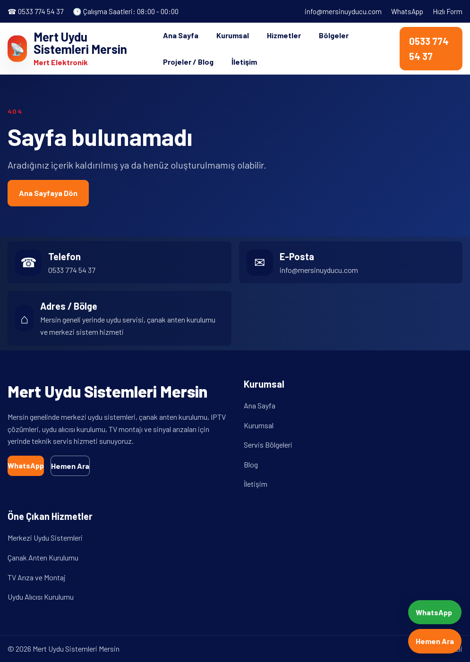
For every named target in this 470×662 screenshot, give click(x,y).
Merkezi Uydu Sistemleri (45, 537)
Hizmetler (284, 35)
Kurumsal (232, 35)
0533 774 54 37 (429, 48)
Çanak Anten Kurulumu (43, 557)
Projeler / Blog (188, 61)
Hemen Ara (70, 465)
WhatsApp (407, 11)
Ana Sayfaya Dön (48, 192)
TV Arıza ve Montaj (37, 577)
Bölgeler (334, 35)
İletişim (244, 61)
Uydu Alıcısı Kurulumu (41, 596)
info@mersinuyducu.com (343, 11)
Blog (251, 464)
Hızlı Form (447, 11)
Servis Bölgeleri (268, 444)
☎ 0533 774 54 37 (35, 11)
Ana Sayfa (180, 35)
